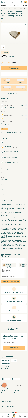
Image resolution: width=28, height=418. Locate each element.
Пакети (3, 390)
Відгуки (25, 5)
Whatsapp (6, 363)
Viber (13, 360)
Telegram (5, 360)
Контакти (16, 390)
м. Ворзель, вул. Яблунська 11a (10, 124)
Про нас (16, 388)
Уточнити (4, 129)
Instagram (5, 379)
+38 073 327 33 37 (7, 357)
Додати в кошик (14, 68)
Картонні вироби (5, 388)
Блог (15, 393)
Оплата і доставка (6, 401)
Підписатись (14, 347)
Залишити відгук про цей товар (11, 281)
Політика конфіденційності (8, 406)
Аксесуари (4, 393)
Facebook (15, 379)
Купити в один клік (14, 74)
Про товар (3, 5)
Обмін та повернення (6, 404)
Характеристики (17, 5)
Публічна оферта (5, 408)
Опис (9, 5)
